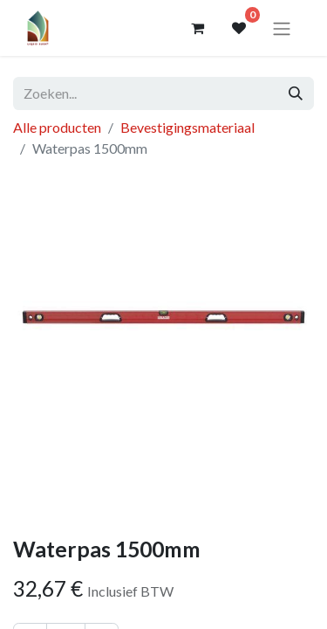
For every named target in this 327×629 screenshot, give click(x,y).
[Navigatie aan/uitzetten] (281, 28)
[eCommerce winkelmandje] (197, 27)
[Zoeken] (295, 93)
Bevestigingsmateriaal (187, 127)
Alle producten (57, 127)
